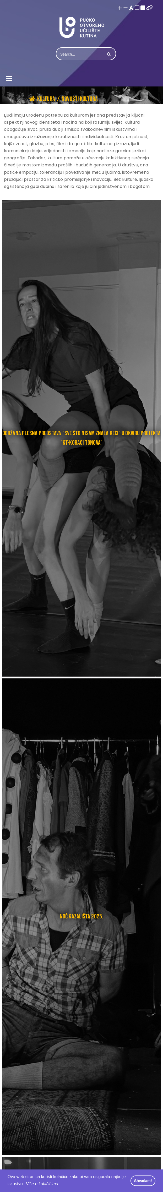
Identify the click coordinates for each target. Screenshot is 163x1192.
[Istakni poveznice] (149, 8)
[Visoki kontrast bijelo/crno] (137, 8)
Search (108, 54)
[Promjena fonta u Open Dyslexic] (131, 8)
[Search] (80, 54)
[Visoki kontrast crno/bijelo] (142, 8)
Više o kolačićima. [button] (42, 1184)
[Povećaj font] (119, 8)
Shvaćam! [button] (143, 1181)
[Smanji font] (125, 8)
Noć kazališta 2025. (81, 916)
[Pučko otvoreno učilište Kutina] (81, 27)
